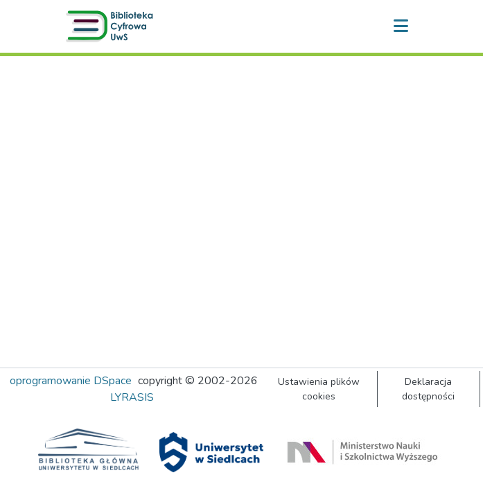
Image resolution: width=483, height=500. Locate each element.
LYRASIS (132, 397)
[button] (112, 26)
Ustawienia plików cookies (319, 389)
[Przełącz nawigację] (401, 26)
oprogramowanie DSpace (71, 380)
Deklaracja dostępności (428, 389)
